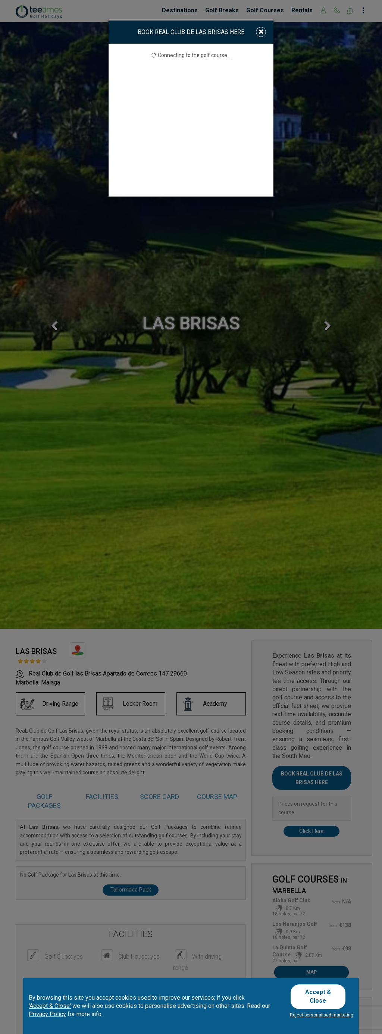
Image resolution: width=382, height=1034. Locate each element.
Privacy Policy (47, 1016)
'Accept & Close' (50, 1008)
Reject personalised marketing (321, 1015)
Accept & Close (320, 998)
